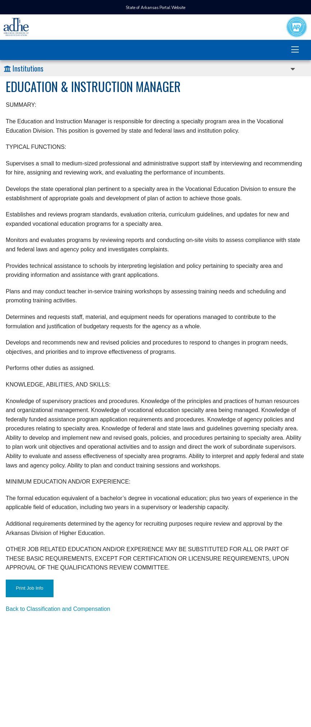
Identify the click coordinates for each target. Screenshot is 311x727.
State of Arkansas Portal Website (155, 7)
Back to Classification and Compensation (58, 609)
